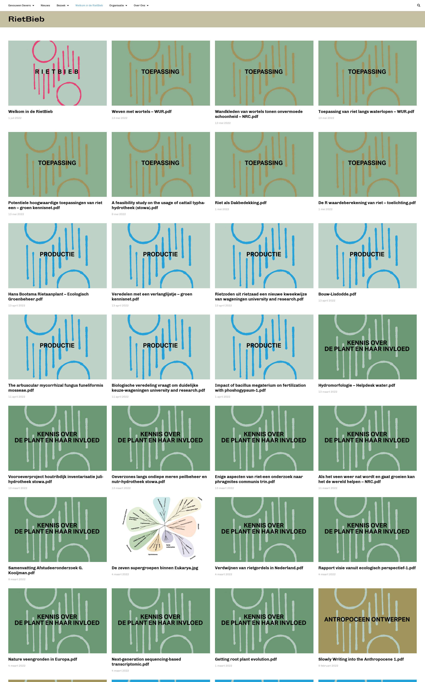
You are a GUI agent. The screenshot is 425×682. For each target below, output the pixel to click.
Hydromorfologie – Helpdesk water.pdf (356, 385)
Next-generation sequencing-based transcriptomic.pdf (146, 662)
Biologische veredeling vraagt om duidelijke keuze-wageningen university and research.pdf (158, 388)
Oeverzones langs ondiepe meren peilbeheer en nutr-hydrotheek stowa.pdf (159, 479)
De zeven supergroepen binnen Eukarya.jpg (155, 567)
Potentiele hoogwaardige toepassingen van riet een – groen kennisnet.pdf (55, 205)
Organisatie (118, 5)
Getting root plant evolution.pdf (246, 659)
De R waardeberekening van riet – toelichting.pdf (367, 202)
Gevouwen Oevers (21, 5)
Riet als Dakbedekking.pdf (241, 202)
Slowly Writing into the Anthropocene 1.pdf (361, 659)
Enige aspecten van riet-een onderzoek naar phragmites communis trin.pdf (259, 479)
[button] (419, 5)
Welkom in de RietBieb (89, 5)
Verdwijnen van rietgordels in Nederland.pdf (259, 567)
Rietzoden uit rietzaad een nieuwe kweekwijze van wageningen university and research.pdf (261, 296)
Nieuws (45, 5)
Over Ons (141, 5)
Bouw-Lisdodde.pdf (337, 294)
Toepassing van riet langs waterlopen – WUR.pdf (366, 111)
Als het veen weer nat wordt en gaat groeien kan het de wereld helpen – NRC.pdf (366, 479)
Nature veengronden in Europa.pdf (42, 659)
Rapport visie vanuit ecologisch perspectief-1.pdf (367, 567)
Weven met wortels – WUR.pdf (142, 111)
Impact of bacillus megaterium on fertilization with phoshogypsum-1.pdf (260, 388)
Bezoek (63, 5)
